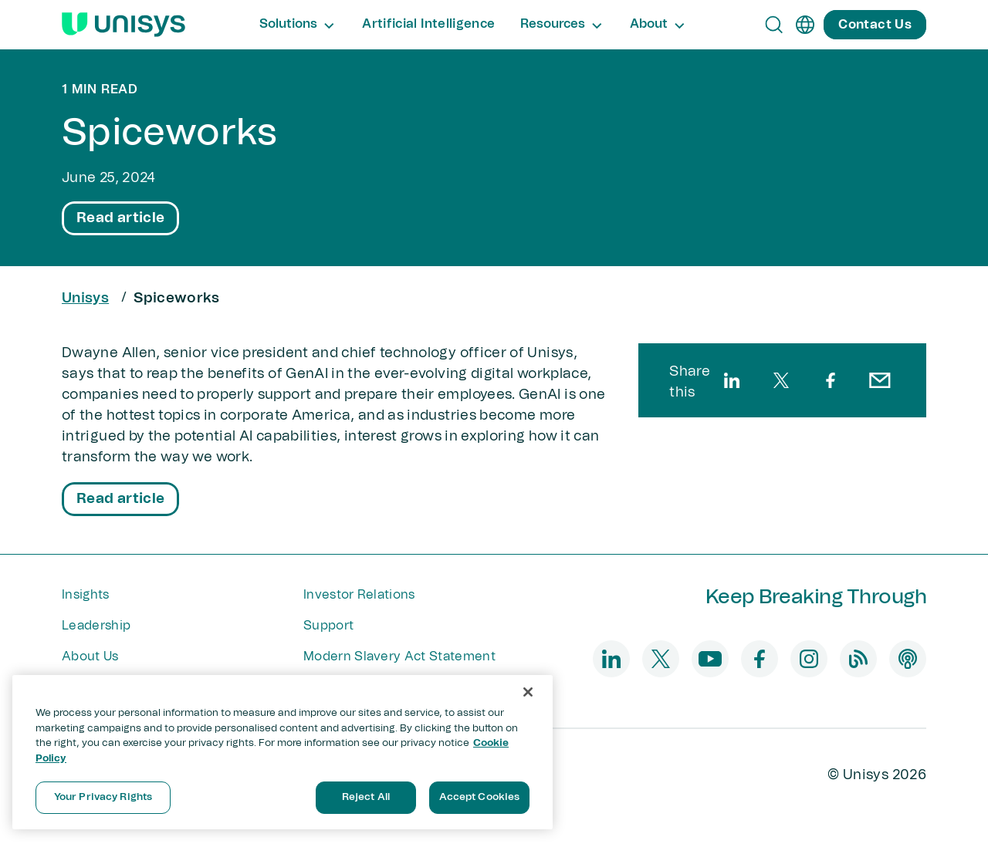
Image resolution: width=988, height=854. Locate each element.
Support (328, 625)
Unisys (85, 298)
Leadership (96, 625)
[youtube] (710, 658)
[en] (805, 24)
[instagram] (808, 658)
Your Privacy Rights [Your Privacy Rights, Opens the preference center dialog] (103, 797)
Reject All (366, 797)
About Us (90, 656)
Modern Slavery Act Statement (399, 656)
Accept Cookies (479, 797)
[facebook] (830, 380)
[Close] (528, 692)
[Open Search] (774, 24)
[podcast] (907, 658)
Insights (86, 595)
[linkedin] (731, 380)
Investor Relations (359, 595)
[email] (879, 380)
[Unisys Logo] (123, 24)
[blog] (858, 658)
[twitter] (781, 380)
